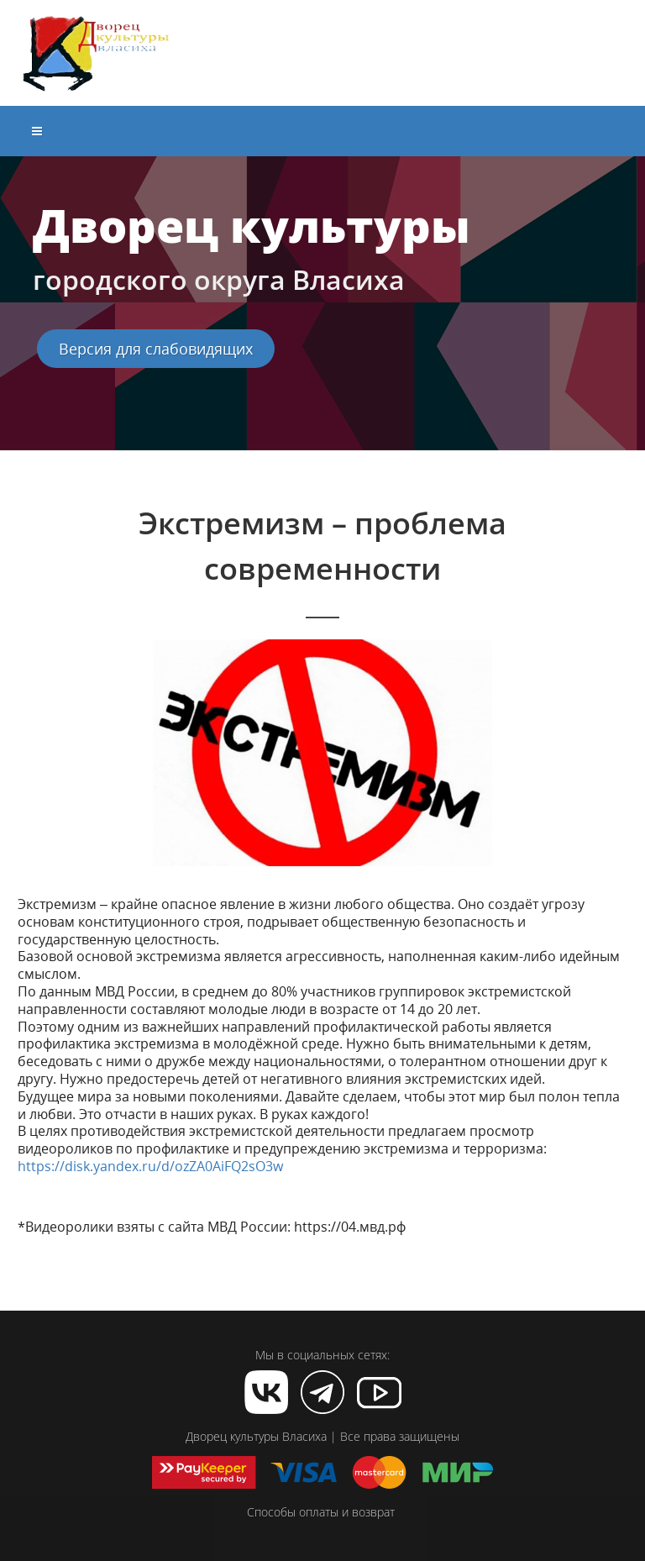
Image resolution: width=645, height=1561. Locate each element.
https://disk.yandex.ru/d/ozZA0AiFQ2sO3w (150, 1166)
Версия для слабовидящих (156, 349)
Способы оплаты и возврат (321, 1512)
